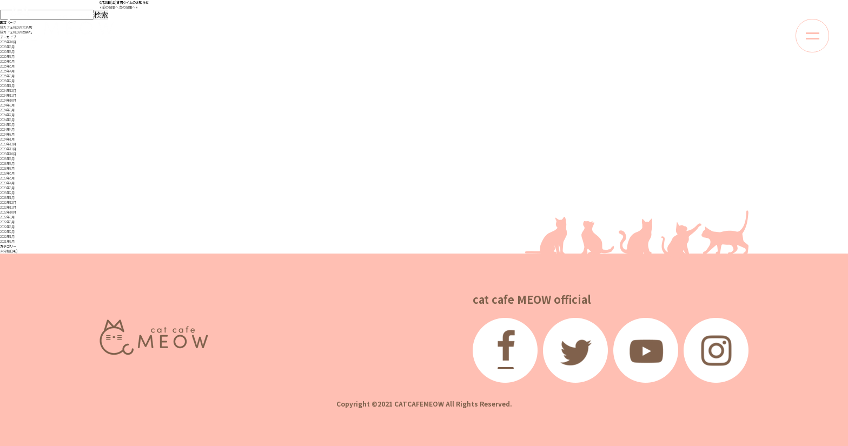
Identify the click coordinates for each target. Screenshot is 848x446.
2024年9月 (7, 105)
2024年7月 (7, 114)
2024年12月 (8, 90)
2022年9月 (7, 217)
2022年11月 (8, 207)
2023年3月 (7, 187)
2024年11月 (8, 95)
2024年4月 (7, 129)
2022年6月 (7, 226)
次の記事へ (127, 7)
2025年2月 (7, 80)
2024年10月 (8, 100)
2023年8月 (7, 163)
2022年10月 (8, 212)
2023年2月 (7, 192)
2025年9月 (7, 46)
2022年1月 (7, 236)
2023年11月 (8, 149)
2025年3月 (7, 76)
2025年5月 (7, 66)
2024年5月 (7, 124)
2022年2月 (7, 231)
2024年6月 (7, 119)
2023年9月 (7, 158)
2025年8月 (7, 51)
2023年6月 (7, 173)
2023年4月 (7, 183)
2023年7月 (7, 168)
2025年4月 (7, 71)
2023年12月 (8, 144)
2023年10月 (8, 153)
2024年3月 (7, 134)
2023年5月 (7, 178)
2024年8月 (7, 110)
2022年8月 (7, 221)
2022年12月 (8, 202)
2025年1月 (7, 85)
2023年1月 (7, 197)
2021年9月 (7, 241)
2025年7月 (7, 56)
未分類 (5, 251)
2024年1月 (7, 139)
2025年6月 (7, 61)
